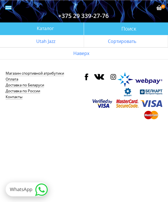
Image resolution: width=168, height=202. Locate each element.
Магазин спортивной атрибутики (35, 73)
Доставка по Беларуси (25, 85)
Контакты (14, 96)
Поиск (128, 28)
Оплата (12, 79)
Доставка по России (23, 90)
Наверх (81, 53)
